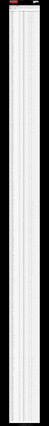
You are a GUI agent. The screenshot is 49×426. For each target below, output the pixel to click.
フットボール (21, 4)
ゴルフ (29, 4)
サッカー (36, 4)
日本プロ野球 (13, 4)
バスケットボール (25, 4)
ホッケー (32, 4)
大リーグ (17, 4)
